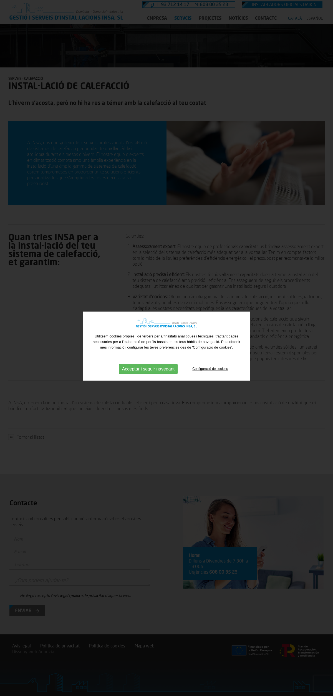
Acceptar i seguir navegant (148, 368)
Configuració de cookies (210, 368)
